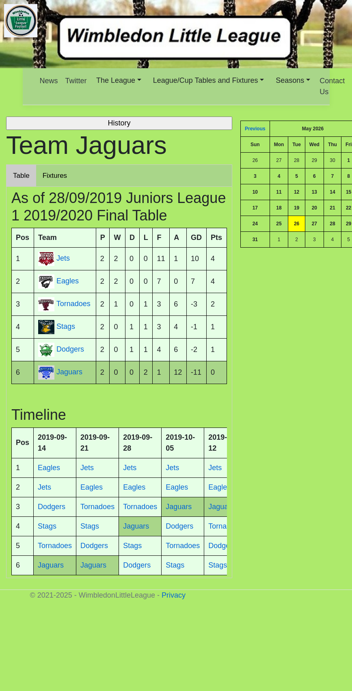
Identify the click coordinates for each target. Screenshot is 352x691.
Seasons (290, 80)
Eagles (67, 281)
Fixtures (55, 175)
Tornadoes (73, 304)
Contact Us (332, 86)
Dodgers (70, 350)
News (49, 81)
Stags (65, 327)
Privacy (174, 595)
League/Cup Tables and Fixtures (205, 80)
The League (115, 80)
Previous (255, 129)
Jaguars (69, 372)
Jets (63, 259)
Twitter (76, 81)
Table (21, 175)
